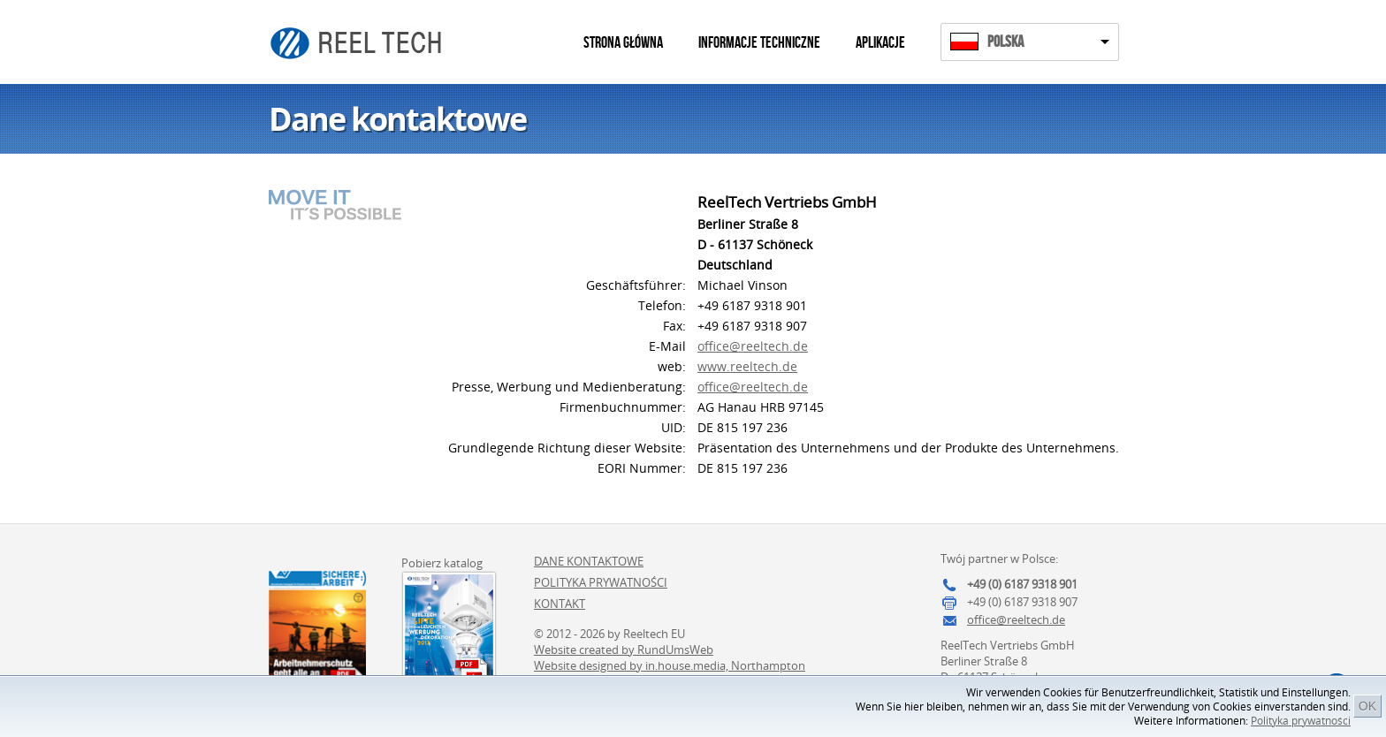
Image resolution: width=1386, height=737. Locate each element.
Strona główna (623, 43)
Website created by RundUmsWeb (623, 649)
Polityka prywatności (1301, 720)
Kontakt (559, 604)
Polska (1005, 42)
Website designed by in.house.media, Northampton (669, 665)
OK (1367, 706)
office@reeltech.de (752, 346)
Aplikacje (880, 43)
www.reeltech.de (747, 366)
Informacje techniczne (759, 43)
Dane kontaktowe (589, 561)
